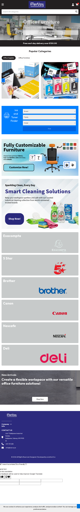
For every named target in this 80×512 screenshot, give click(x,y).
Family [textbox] (26, 117)
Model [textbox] (26, 123)
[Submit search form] (76, 12)
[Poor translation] (7, 477)
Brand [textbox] (26, 111)
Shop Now (40, 399)
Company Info (5, 425)
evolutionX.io (51, 457)
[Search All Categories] (40, 11)
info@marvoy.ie (11, 448)
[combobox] (49, 111)
